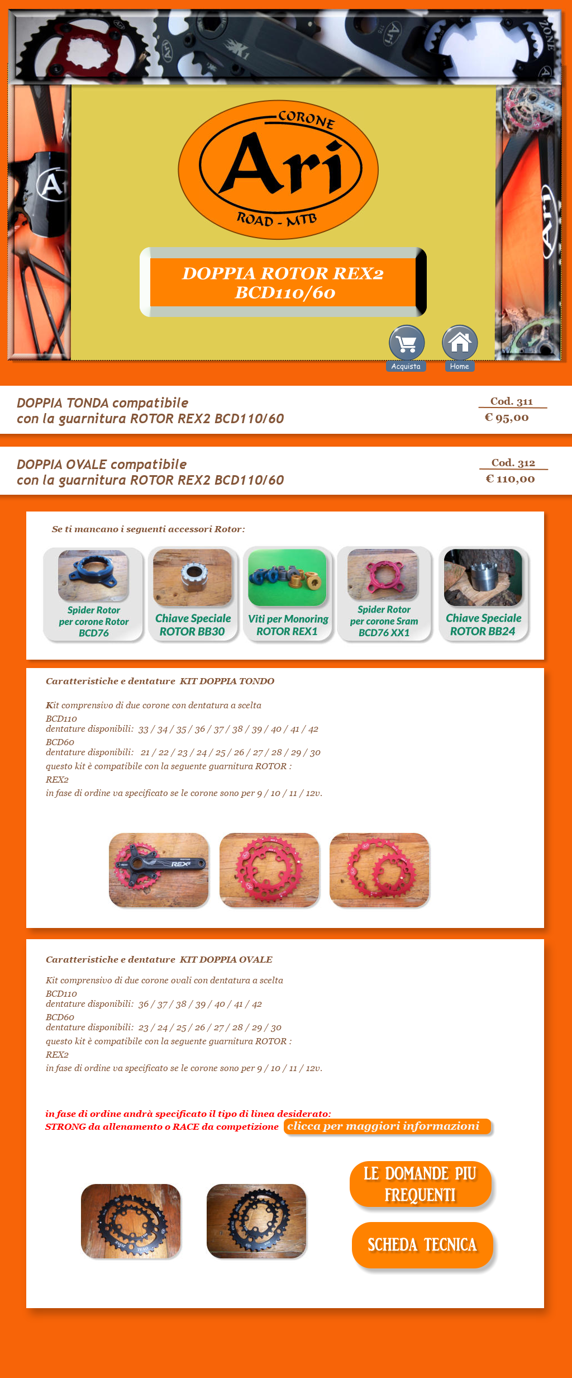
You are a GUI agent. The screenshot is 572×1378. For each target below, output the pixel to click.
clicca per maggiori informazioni (379, 1126)
